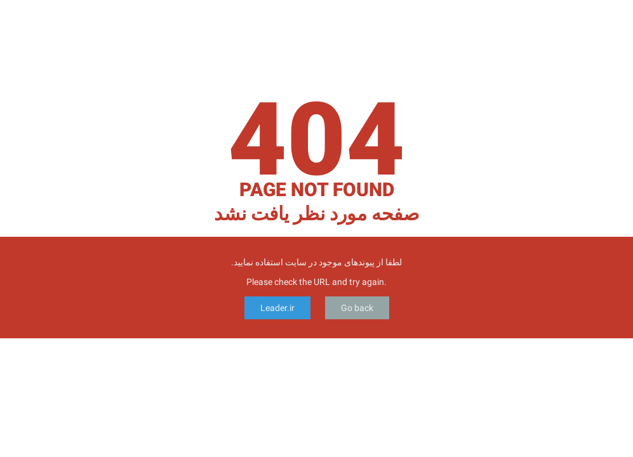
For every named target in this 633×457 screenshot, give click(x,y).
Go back (357, 308)
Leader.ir (277, 308)
